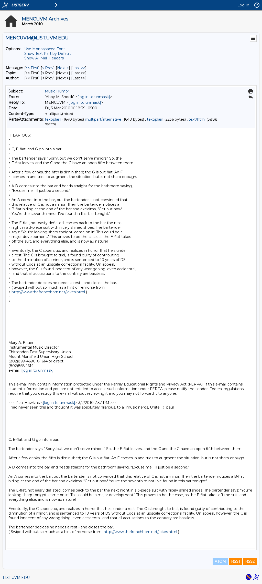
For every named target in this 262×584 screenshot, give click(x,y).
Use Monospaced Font (44, 49)
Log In (243, 5)
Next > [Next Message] (63, 68)
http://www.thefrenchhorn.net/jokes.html (48, 292)
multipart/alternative (103, 119)
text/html (197, 119)
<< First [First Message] (32, 68)
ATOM (220, 561)
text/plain (53, 119)
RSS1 (235, 561)
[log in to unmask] (94, 97)
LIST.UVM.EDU (16, 577)
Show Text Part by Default (47, 53)
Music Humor (57, 91)
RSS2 (250, 561)
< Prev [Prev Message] (47, 68)
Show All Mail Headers (44, 58)
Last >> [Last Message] (78, 68)
